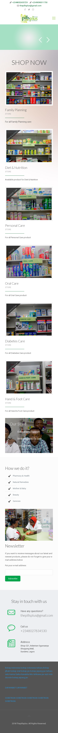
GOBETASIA (10, 698)
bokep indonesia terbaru (32, 668)
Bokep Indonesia (12, 668)
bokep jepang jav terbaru (41, 671)
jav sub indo (47, 674)
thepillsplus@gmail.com (30, 5)
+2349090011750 (39, 2)
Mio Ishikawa (35, 674)
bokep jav (25, 671)
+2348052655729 (20, 2)
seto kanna (10, 674)
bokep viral (15, 671)
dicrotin (8, 677)
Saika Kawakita (22, 674)
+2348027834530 (33, 631)
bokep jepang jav (20, 677)
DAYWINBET (10, 688)
